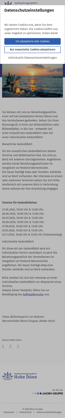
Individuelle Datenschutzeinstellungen (32, 57)
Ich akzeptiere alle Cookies (33, 41)
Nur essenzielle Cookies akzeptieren (32, 49)
